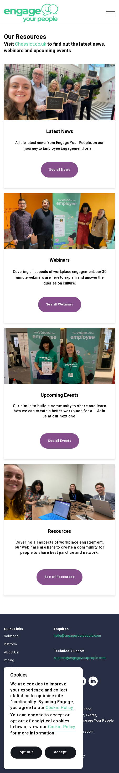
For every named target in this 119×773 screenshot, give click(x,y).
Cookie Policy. (60, 707)
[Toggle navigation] (110, 13)
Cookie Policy (61, 726)
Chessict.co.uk (30, 44)
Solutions (11, 636)
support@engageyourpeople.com (80, 658)
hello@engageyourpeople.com (77, 635)
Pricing (9, 660)
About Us (11, 652)
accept (60, 752)
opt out (26, 752)
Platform (10, 644)
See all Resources (59, 577)
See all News (59, 169)
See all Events (59, 441)
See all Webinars (59, 304)
